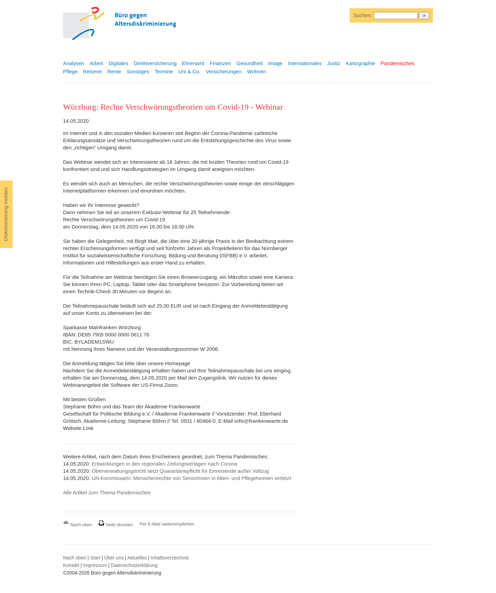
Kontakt (71, 565)
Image (275, 63)
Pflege (70, 71)
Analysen (73, 63)
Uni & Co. (189, 71)
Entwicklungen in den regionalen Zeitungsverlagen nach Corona (164, 464)
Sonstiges (138, 71)
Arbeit (96, 63)
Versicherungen (223, 71)
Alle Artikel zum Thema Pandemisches (107, 492)
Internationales (305, 63)
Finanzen (220, 63)
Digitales (118, 63)
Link (88, 428)
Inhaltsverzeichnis (170, 557)
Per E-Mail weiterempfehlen (167, 524)
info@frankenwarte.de (261, 421)
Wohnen (256, 71)
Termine (163, 71)
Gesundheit (249, 63)
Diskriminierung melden (6, 214)
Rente (114, 71)
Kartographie (360, 63)
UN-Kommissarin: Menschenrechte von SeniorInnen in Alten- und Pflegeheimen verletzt (191, 478)
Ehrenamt (193, 63)
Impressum (95, 565)
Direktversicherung (155, 63)
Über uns (114, 557)
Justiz (333, 63)
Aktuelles (137, 557)
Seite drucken (115, 524)
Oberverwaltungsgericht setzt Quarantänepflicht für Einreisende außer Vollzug (180, 471)
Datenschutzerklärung (134, 565)
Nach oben (78, 524)
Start (95, 557)
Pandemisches (397, 63)
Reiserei (92, 71)
